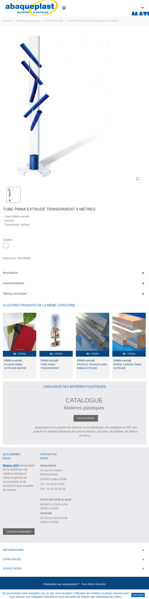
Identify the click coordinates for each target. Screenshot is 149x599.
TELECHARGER (85, 418)
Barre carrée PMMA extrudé (127, 366)
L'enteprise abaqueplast (18, 531)
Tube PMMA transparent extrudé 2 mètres (53, 368)
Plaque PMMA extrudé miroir (15, 366)
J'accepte (138, 594)
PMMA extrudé (13, 360)
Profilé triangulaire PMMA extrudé (92, 366)
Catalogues (12, 559)
